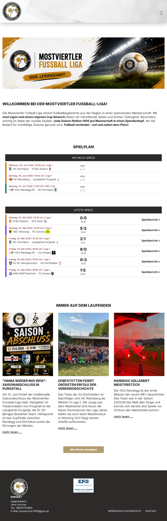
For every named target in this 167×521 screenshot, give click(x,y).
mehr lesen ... (12, 432)
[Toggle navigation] (162, 13)
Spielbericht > (151, 219)
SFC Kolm (39, 221)
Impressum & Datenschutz (124, 511)
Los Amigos (46, 252)
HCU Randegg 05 (22, 189)
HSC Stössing (19, 231)
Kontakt (150, 511)
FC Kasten (46, 273)
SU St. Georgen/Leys (23, 263)
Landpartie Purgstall (46, 179)
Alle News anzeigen (83, 449)
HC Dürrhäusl (19, 168)
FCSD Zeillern (42, 168)
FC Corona (41, 231)
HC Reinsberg (19, 179)
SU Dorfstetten (50, 263)
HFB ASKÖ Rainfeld (22, 273)
